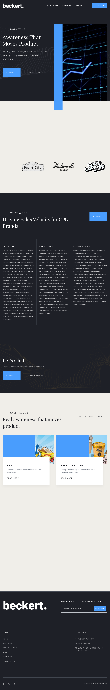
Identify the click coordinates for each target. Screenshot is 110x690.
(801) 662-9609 (82, 645)
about (79, 5)
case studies (51, 5)
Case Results (36, 375)
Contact (98, 216)
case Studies (10, 648)
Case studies (35, 72)
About (6, 652)
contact (100, 5)
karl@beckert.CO (84, 640)
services (66, 5)
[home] (13, 5)
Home (5, 639)
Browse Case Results (90, 416)
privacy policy (10, 661)
